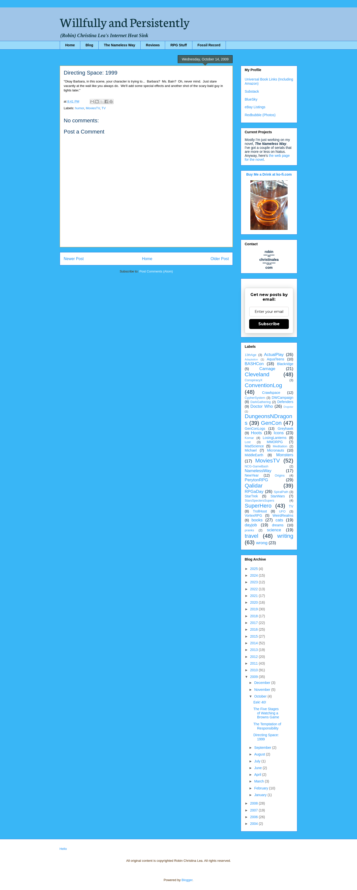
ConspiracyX (253, 380)
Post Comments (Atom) (156, 271)
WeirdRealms (282, 515)
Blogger (186, 880)
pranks (249, 530)
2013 (254, 650)
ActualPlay (274, 354)
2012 (254, 657)
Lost (248, 442)
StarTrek (251, 496)
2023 (254, 582)
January (261, 795)
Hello (63, 849)
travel (251, 536)
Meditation (280, 446)
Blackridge (285, 364)
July (257, 761)
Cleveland (257, 374)
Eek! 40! (259, 702)
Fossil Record (209, 45)
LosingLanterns (275, 438)
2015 (254, 636)
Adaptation (251, 359)
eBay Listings (255, 107)
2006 (254, 817)
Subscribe (269, 324)
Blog (89, 45)
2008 (254, 803)
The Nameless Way (119, 45)
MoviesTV (93, 108)
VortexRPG (253, 515)
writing (285, 536)
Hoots (256, 433)
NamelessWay (258, 470)
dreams (278, 525)
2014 (254, 643)
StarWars (277, 496)
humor (79, 108)
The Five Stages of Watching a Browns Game (266, 713)
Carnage (267, 368)
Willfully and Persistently (125, 21)
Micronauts (275, 450)
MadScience (254, 446)
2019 (254, 609)
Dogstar (288, 406)
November (262, 690)
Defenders (285, 402)
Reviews (153, 45)
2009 (254, 677)
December (262, 683)
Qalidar (254, 486)
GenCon (271, 423)
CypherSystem (255, 398)
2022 (254, 589)
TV (104, 108)
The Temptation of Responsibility (267, 726)
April (258, 775)
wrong (262, 542)
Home (70, 45)
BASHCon (254, 363)
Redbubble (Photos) (260, 115)
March (259, 781)
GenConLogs (255, 429)
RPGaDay (254, 491)
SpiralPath (281, 492)
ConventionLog (263, 385)
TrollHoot (260, 511)
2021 (254, 596)
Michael (251, 450)
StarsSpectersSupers (259, 500)
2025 (254, 569)
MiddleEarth (254, 455)
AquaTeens (275, 359)
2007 (254, 810)
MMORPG (275, 442)
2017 (254, 623)
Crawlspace (271, 393)
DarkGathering (260, 402)
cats (279, 520)
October (261, 696)
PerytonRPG (256, 480)
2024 (254, 575)
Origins (280, 475)
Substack (252, 91)
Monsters (284, 455)
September (263, 748)
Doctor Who (261, 406)
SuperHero (258, 506)
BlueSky (251, 99)
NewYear (252, 475)
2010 (254, 670)
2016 (254, 629)
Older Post (219, 259)
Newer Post (74, 259)
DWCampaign (282, 398)
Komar (249, 438)
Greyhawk (285, 429)
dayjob (251, 525)
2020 (254, 602)
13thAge (250, 355)
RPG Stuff (178, 45)
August (260, 754)
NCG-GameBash (256, 466)
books (257, 520)
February (261, 788)
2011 (254, 663)
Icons (279, 433)
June (258, 768)
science (274, 530)
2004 (254, 824)
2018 (254, 616)
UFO (282, 511)
